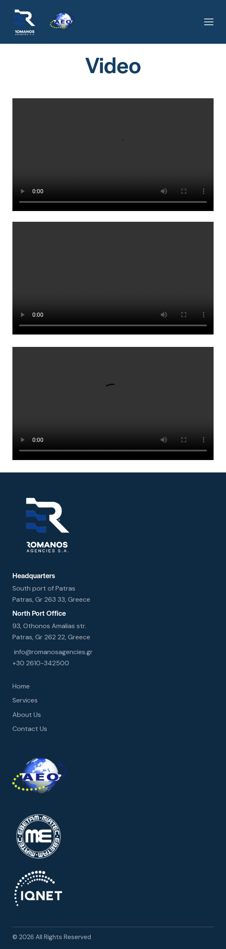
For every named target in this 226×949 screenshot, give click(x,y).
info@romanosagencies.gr (53, 652)
